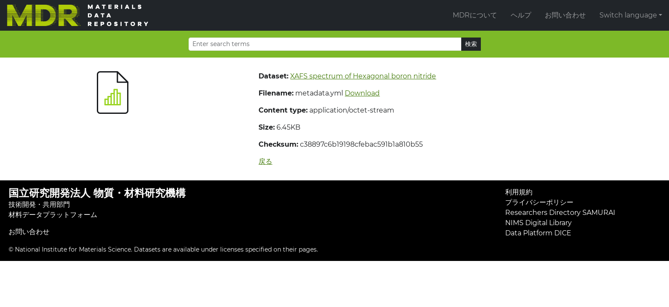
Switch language (628, 15)
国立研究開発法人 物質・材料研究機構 (97, 193)
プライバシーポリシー (539, 202)
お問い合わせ (565, 15)
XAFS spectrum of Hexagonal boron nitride (363, 76)
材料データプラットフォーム (53, 215)
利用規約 (518, 192)
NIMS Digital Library (538, 223)
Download (362, 93)
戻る (265, 161)
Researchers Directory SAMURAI (560, 213)
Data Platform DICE (538, 233)
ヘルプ (521, 15)
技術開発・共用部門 (39, 204)
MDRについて (475, 15)
